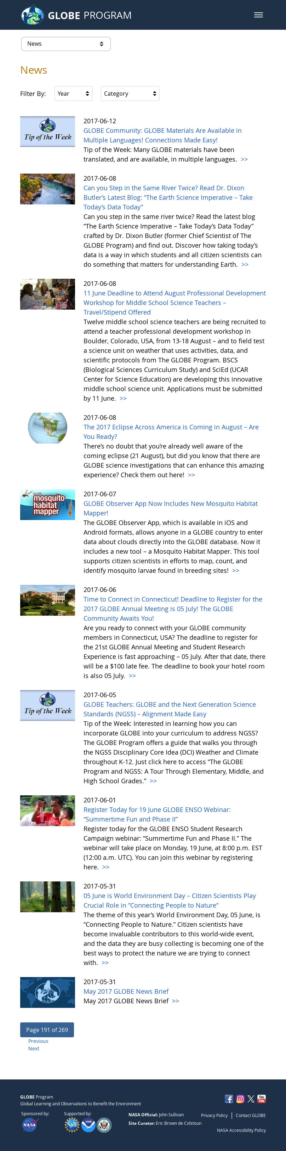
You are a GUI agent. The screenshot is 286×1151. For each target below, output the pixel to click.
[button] (259, 15)
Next (33, 1048)
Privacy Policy (214, 1115)
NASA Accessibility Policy (241, 1130)
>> (243, 159)
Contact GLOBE (251, 1115)
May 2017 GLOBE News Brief (126, 991)
